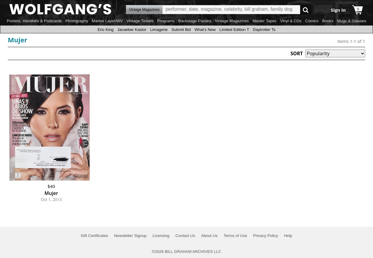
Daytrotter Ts (264, 29)
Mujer (17, 40)
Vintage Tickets (140, 21)
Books (327, 21)
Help (288, 235)
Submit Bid (181, 29)
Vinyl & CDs (290, 21)
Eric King (105, 29)
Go (305, 9)
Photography (76, 21)
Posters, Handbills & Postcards (34, 21)
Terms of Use (235, 235)
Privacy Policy (265, 235)
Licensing (161, 235)
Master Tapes (264, 21)
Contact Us (185, 235)
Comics (311, 21)
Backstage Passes (194, 21)
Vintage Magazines (232, 21)
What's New (205, 29)
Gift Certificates (94, 235)
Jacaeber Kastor (131, 29)
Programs (166, 21)
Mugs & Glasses (351, 21)
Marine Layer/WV (107, 21)
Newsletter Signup (130, 235)
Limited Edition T (234, 29)
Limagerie (159, 29)
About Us (209, 235)
